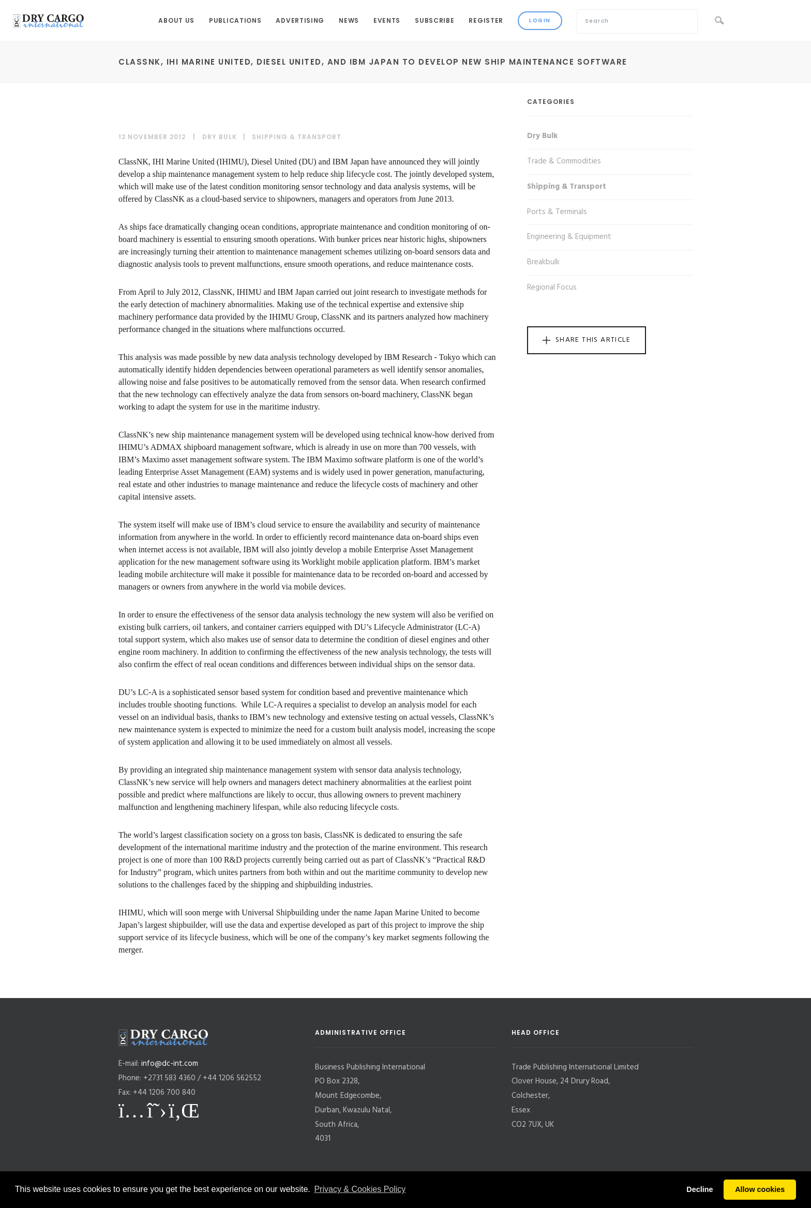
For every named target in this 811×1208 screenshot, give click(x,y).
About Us (176, 20)
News (349, 20)
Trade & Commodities (564, 161)
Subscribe (434, 20)
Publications (235, 20)
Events (386, 20)
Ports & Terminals (557, 212)
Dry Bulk (219, 136)
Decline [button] (699, 1189)
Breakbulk (543, 262)
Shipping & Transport (296, 136)
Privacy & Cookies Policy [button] (360, 1189)
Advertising (300, 20)
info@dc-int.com (169, 1064)
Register (486, 20)
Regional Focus (552, 287)
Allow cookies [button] (760, 1189)
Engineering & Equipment (569, 237)
